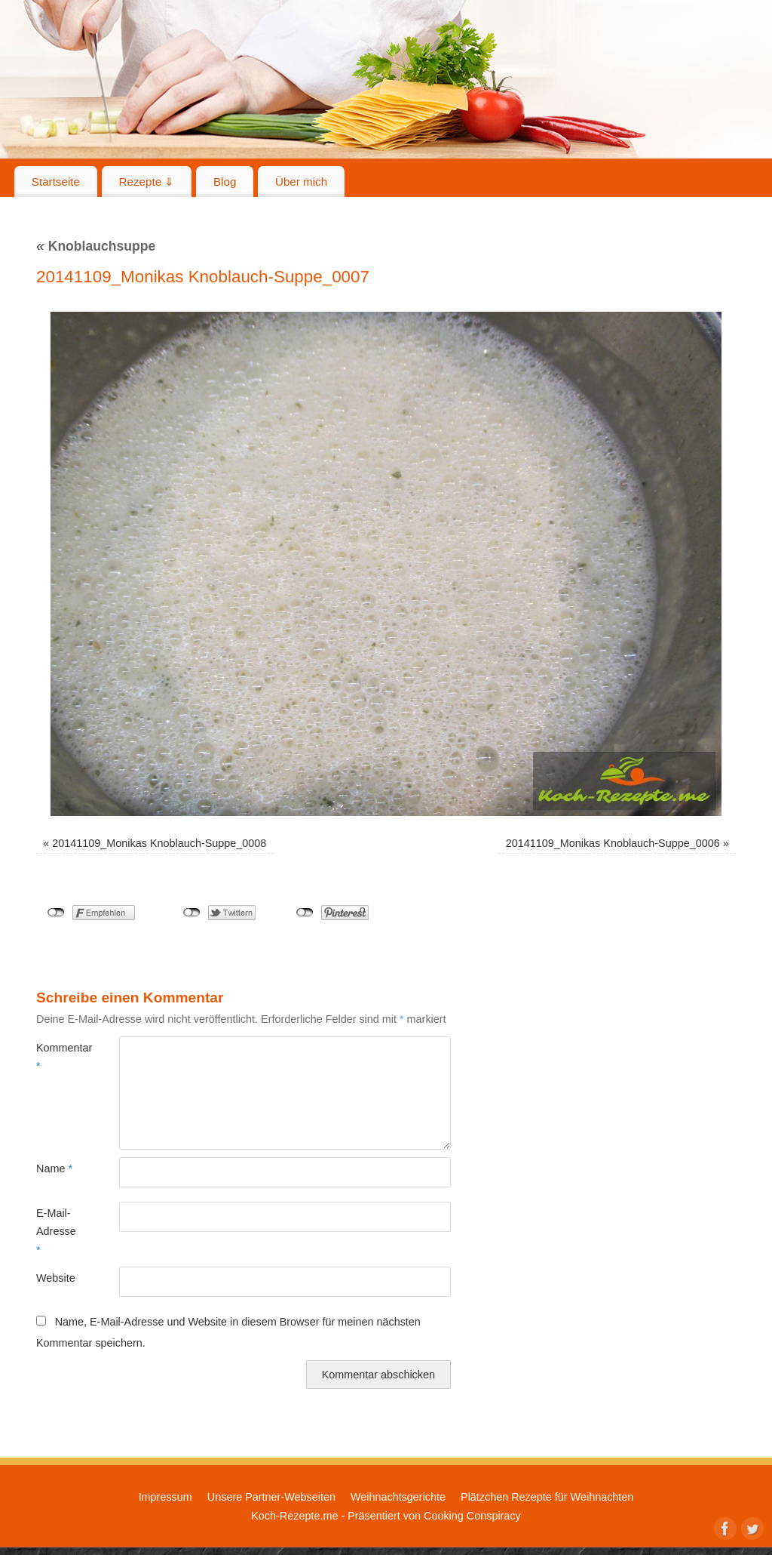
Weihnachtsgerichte (398, 1497)
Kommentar (57, 1057)
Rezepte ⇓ (147, 181)
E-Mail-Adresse (56, 1231)
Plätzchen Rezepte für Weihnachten (547, 1497)
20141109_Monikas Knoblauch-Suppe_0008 (159, 843)
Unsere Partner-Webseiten (271, 1497)
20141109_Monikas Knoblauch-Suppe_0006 (613, 843)
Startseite (56, 181)
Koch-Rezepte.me (294, 1516)
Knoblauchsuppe (95, 246)
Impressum (165, 1497)
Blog (224, 181)
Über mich (301, 181)
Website (55, 1278)
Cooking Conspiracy (472, 1516)
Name (54, 1168)
